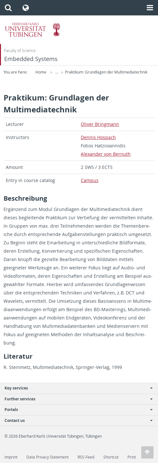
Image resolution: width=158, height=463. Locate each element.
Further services (76, 399)
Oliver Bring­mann (100, 124)
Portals (76, 409)
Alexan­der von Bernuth (106, 154)
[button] (8, 7)
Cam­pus (89, 180)
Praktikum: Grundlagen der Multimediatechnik (106, 72)
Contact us (76, 420)
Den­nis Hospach (98, 137)
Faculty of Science (20, 50)
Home (40, 72)
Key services (76, 388)
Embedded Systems (31, 59)
